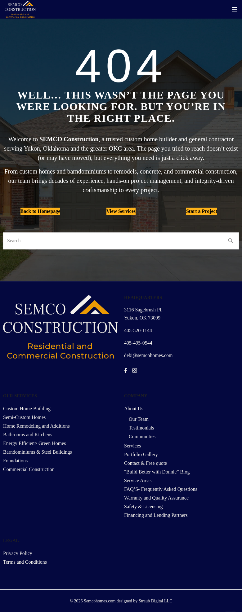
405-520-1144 (138, 330)
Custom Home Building (27, 408)
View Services (121, 211)
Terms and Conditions (25, 562)
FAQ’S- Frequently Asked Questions (160, 489)
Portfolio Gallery (141, 454)
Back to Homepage (40, 211)
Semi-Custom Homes (24, 417)
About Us (133, 408)
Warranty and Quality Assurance (156, 497)
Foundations (15, 460)
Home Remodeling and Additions (36, 426)
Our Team (139, 419)
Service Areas (137, 480)
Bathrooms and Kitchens (27, 434)
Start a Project (201, 211)
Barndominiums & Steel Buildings (37, 452)
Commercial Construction (29, 469)
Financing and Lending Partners (156, 515)
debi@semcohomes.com (148, 355)
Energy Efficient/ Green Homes (34, 443)
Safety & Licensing (143, 506)
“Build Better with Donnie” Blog (157, 471)
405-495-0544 (138, 343)
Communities (142, 436)
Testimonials (141, 427)
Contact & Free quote (145, 463)
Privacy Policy (17, 553)
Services (132, 445)
